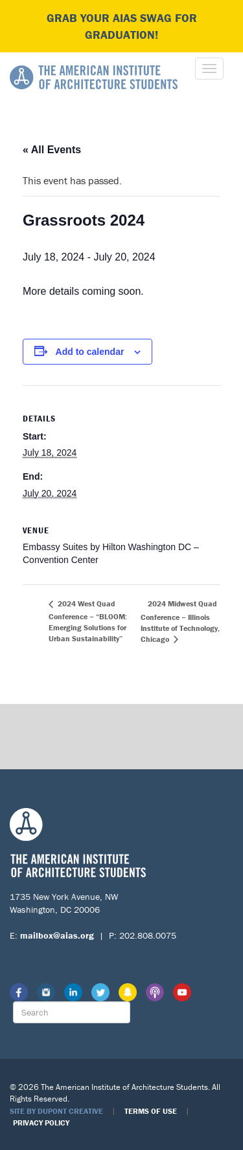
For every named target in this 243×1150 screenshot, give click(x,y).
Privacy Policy (41, 1122)
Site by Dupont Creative (56, 1111)
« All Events (52, 149)
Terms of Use (150, 1111)
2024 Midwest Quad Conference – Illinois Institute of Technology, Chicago (180, 621)
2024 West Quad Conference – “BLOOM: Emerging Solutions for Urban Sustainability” (88, 621)
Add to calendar (90, 351)
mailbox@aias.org (57, 935)
